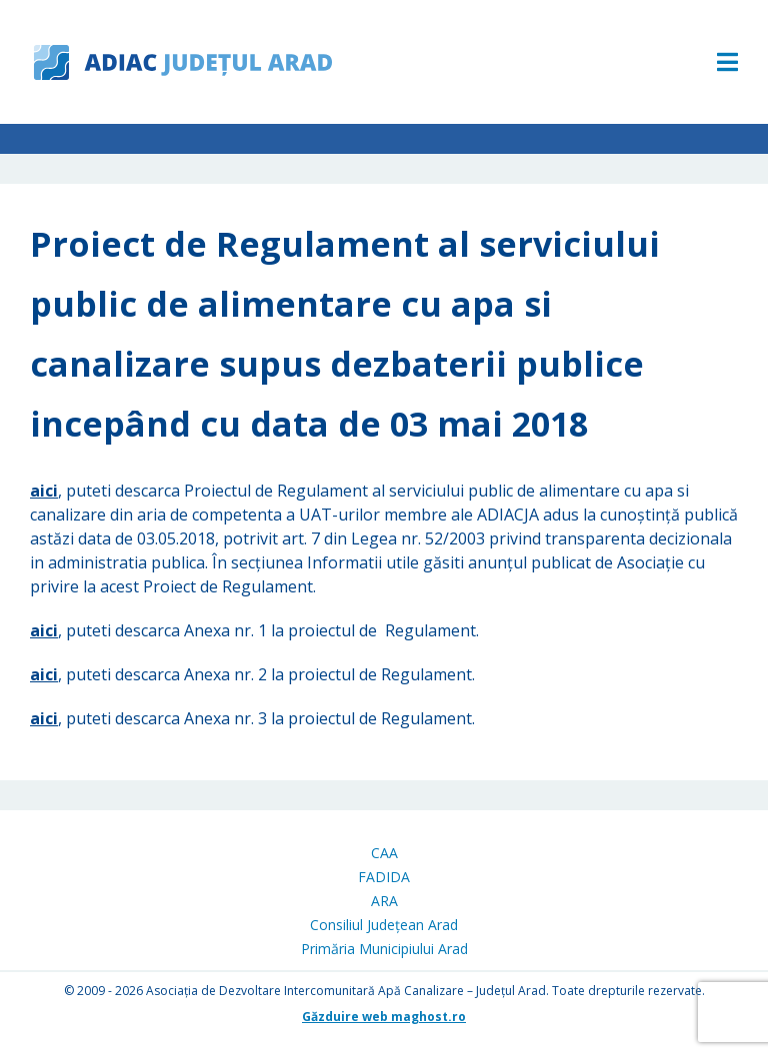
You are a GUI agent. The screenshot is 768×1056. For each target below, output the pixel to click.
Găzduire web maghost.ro (384, 1016)
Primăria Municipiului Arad (384, 948)
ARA (384, 900)
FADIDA (384, 876)
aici (44, 491)
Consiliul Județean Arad (384, 924)
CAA (384, 852)
